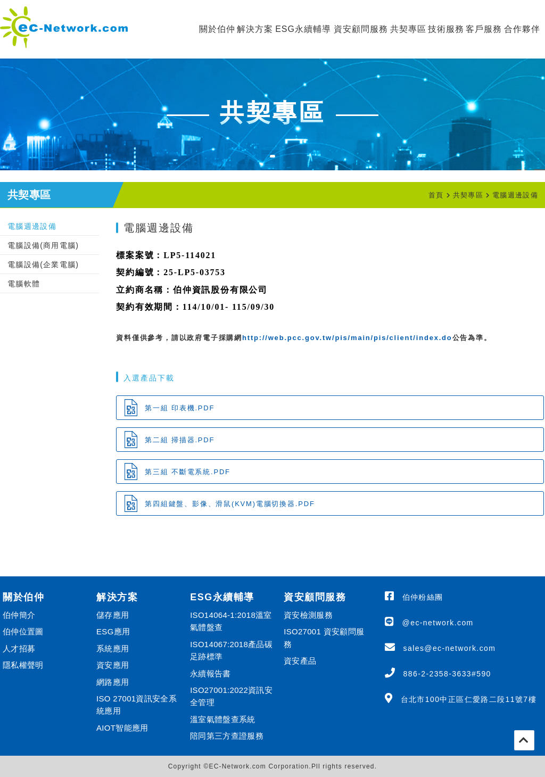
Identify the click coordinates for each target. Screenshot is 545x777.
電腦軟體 (23, 283)
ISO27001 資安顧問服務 (324, 637)
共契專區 (408, 29)
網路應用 (112, 682)
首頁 (436, 195)
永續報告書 (210, 673)
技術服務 (446, 29)
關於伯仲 (217, 29)
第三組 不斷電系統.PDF (187, 472)
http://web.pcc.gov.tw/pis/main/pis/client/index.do (347, 338)
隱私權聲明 (23, 664)
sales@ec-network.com (449, 648)
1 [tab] (278, 163)
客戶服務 (484, 29)
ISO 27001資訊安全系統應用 (136, 704)
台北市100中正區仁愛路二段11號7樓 (468, 699)
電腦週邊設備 (515, 195)
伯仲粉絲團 (422, 597)
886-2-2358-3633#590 (447, 673)
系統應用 (112, 648)
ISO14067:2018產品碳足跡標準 (231, 650)
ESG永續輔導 (303, 29)
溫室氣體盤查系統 (222, 719)
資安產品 (300, 660)
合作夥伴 (522, 29)
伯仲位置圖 (23, 631)
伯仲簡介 (19, 614)
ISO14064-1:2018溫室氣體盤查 (231, 621)
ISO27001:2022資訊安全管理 (231, 696)
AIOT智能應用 (122, 727)
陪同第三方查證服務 (226, 735)
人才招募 (19, 648)
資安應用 (112, 664)
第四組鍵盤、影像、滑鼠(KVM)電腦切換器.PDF (230, 504)
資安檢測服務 (308, 614)
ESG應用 (113, 631)
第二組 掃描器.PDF (179, 440)
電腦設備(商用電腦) (43, 245)
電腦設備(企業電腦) (43, 264)
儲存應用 (112, 614)
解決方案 (255, 29)
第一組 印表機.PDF (179, 408)
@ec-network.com (438, 622)
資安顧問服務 (361, 29)
